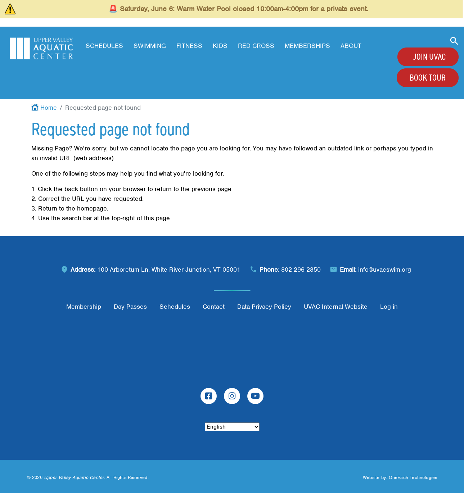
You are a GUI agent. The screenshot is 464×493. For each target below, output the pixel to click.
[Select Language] (232, 426)
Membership (83, 307)
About (351, 46)
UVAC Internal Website (336, 307)
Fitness (189, 46)
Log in (389, 307)
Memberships (307, 46)
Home (48, 108)
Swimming (150, 46)
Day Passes (130, 307)
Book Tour (428, 77)
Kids (220, 46)
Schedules (104, 46)
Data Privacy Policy (264, 307)
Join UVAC (429, 57)
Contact (214, 307)
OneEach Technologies (413, 477)
